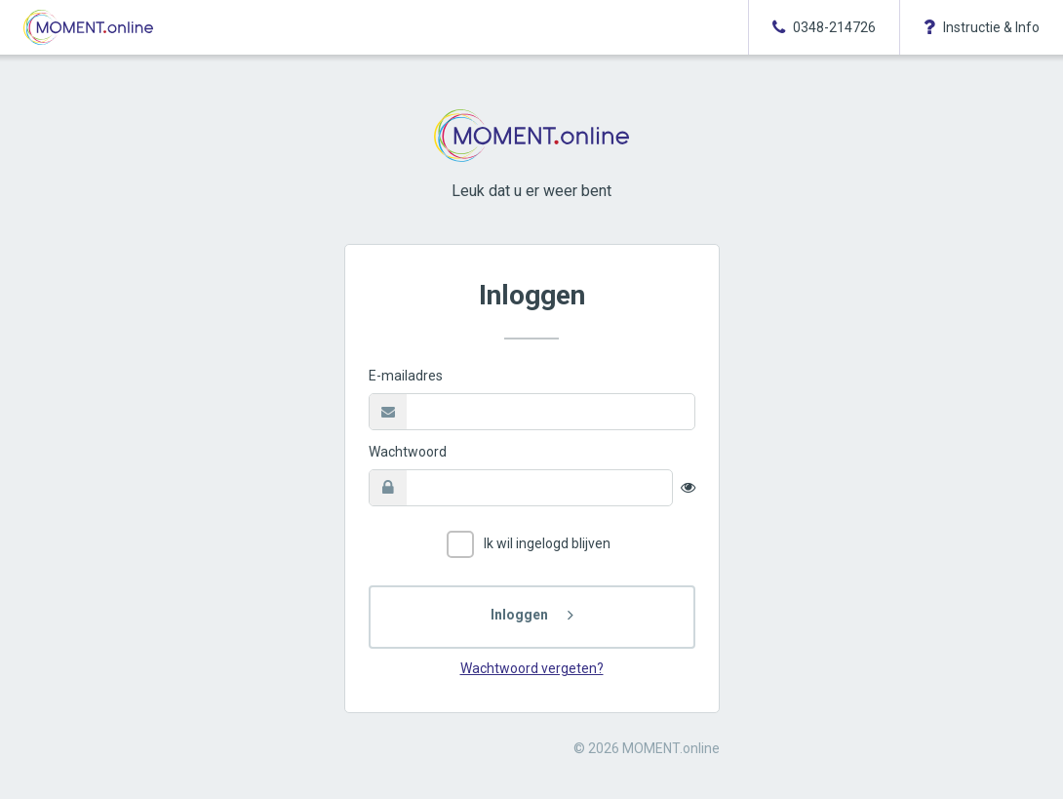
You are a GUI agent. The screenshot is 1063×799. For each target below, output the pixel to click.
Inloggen (519, 614)
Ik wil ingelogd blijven (528, 544)
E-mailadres (406, 375)
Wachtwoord (408, 451)
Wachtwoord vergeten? (532, 668)
